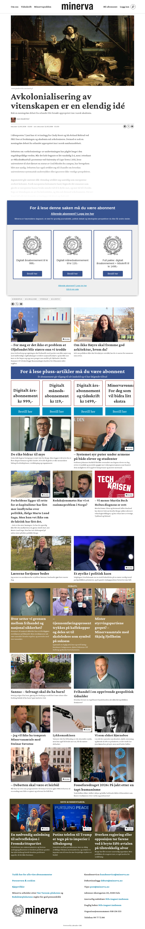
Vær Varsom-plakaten (48, 893)
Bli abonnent (110, 6)
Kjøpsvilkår (18, 886)
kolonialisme (31, 299)
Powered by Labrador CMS (72, 925)
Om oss (14, 6)
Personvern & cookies (23, 880)
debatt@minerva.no (112, 880)
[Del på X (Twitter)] (128, 126)
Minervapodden (42, 6)
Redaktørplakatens (22, 897)
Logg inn (124, 6)
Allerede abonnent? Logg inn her (72, 213)
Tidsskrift (26, 6)
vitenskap (44, 299)
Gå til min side (72, 289)
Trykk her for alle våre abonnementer (32, 874)
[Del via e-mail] (132, 126)
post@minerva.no (99, 886)
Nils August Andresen (117, 899)
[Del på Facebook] (124, 126)
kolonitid (55, 299)
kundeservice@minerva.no (114, 874)
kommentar (17, 299)
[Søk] (133, 6)
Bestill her (32, 273)
